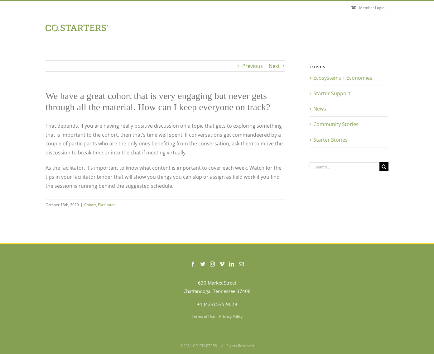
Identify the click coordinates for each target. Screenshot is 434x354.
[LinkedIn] (231, 264)
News (319, 108)
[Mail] (241, 264)
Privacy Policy (231, 316)
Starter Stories (330, 139)
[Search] (383, 166)
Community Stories (336, 124)
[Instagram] (212, 264)
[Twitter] (202, 264)
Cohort (90, 204)
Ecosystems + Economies (342, 77)
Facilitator (106, 204)
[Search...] (344, 166)
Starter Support (331, 93)
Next (274, 66)
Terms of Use (203, 316)
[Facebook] (192, 264)
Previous (252, 66)
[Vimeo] (221, 264)
